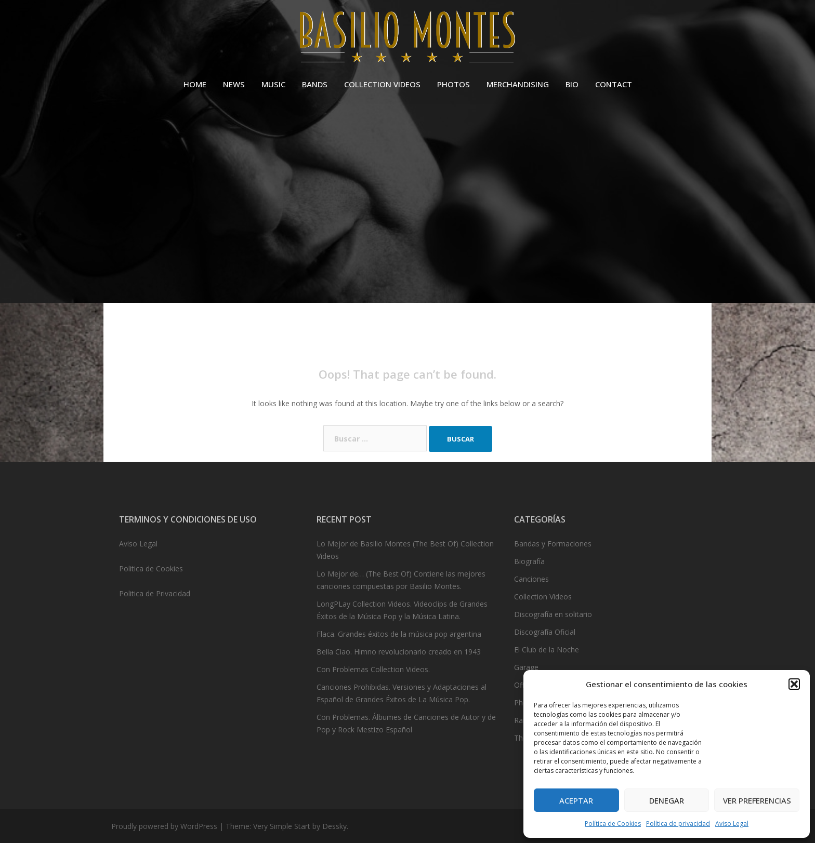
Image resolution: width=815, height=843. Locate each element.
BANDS (314, 84)
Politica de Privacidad (154, 593)
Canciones (531, 579)
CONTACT (613, 84)
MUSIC (273, 84)
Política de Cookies (613, 823)
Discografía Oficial (544, 632)
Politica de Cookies (151, 568)
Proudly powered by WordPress (164, 826)
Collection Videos (543, 596)
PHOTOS (453, 84)
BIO (572, 84)
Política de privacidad (678, 823)
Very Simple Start (281, 826)
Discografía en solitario (553, 614)
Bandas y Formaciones (552, 543)
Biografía (529, 561)
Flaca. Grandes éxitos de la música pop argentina (399, 634)
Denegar (666, 800)
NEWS (234, 84)
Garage (526, 667)
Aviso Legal (731, 823)
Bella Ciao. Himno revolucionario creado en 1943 (399, 652)
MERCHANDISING (518, 84)
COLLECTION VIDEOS (382, 84)
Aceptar (576, 800)
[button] (794, 684)
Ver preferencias (757, 800)
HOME (194, 84)
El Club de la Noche (546, 649)
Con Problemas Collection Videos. (373, 669)
